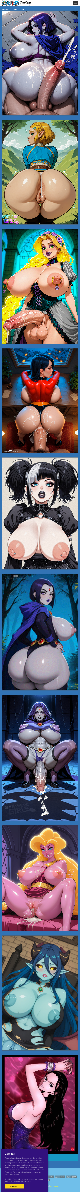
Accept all (14, 1186)
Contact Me (54, 1186)
